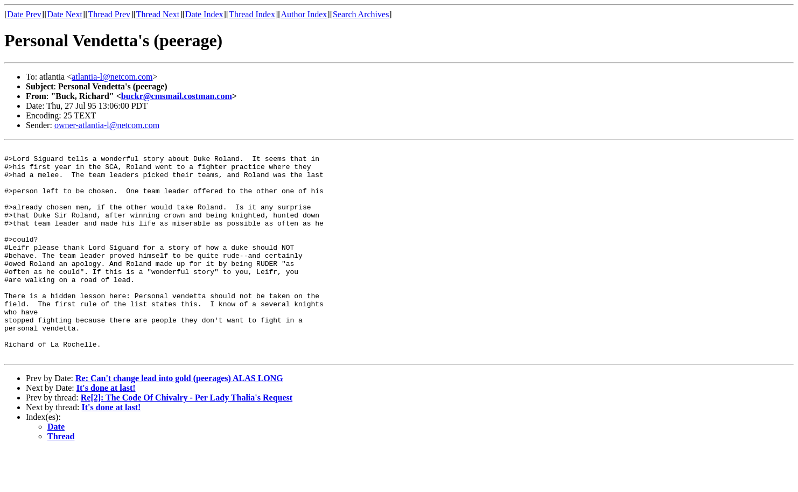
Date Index (204, 14)
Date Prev (24, 14)
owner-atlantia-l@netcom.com (106, 125)
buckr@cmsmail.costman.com (176, 96)
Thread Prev (109, 14)
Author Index (304, 14)
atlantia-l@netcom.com (112, 76)
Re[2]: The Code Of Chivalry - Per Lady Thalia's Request (186, 439)
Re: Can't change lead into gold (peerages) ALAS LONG (179, 420)
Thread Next (157, 14)
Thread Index (252, 14)
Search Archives (361, 14)
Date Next (64, 14)
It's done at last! (106, 429)
